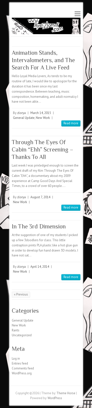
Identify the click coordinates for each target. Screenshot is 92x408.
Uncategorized (22, 335)
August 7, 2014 (40, 197)
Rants (15, 330)
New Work (43, 118)
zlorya (21, 113)
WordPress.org (22, 373)
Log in (16, 358)
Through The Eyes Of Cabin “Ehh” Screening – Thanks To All (42, 149)
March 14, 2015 (40, 113)
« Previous (21, 294)
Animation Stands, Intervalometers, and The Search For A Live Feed (43, 60)
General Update (24, 118)
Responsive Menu (77, 13)
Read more (71, 123)
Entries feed (20, 363)
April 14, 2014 (39, 267)
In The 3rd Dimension (39, 226)
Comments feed (23, 368)
